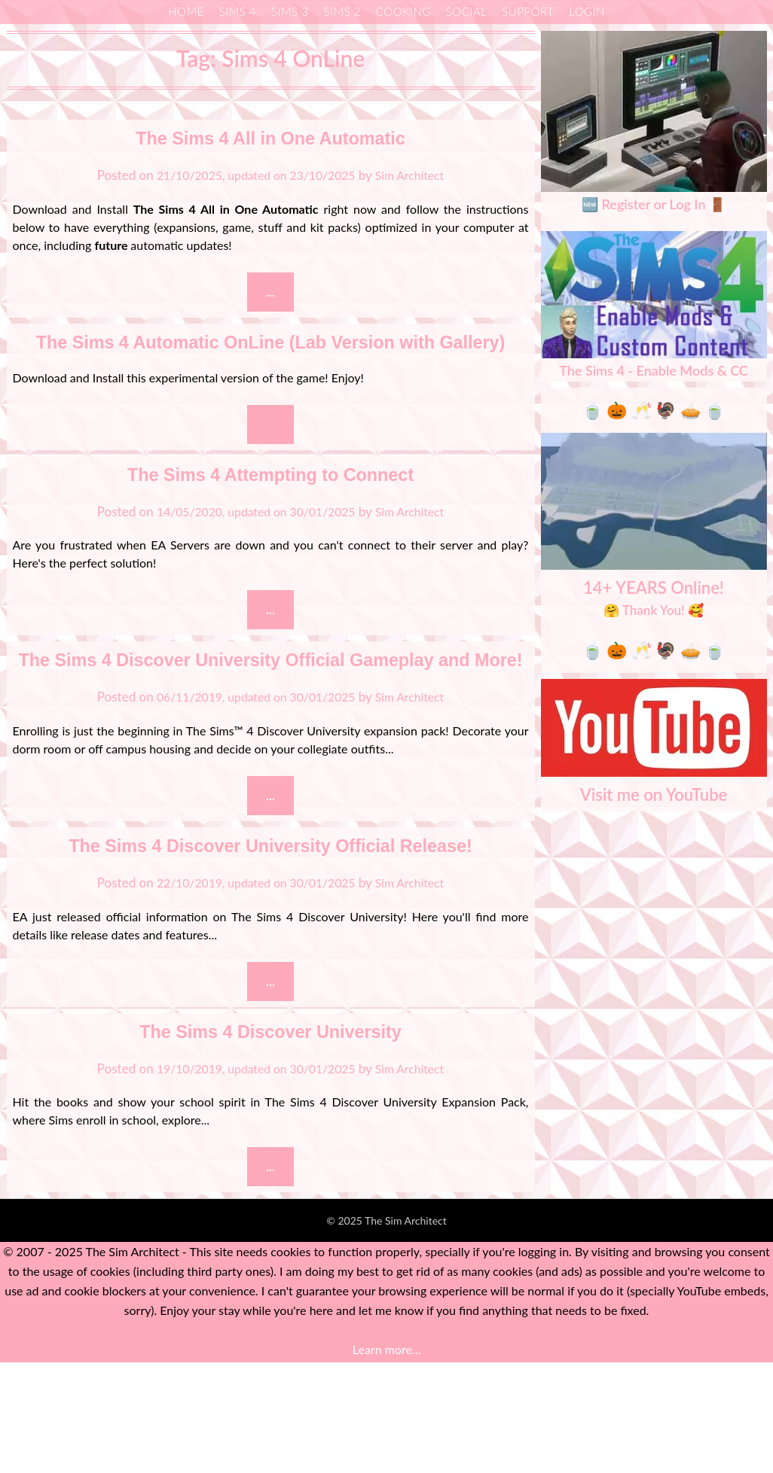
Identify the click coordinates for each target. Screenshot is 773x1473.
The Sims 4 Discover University (270, 1139)
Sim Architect (417, 175)
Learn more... (386, 1460)
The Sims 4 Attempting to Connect (271, 510)
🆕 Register (616, 204)
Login (587, 11)
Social (466, 11)
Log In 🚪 (697, 204)
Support (528, 11)
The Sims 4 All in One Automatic (270, 136)
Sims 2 (341, 11)
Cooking (403, 11)
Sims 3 (289, 11)
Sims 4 (237, 11)
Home (186, 11)
